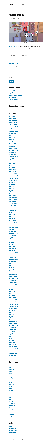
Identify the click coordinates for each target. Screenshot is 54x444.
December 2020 (13, 253)
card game (12, 380)
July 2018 (11, 312)
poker (10, 395)
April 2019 (12, 295)
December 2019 (13, 278)
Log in (10, 426)
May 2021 (11, 242)
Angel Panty (12, 93)
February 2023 (13, 197)
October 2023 (13, 180)
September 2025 (13, 131)
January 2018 (13, 323)
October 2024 (13, 154)
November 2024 (13, 152)
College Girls (12, 97)
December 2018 (13, 304)
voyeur (10, 416)
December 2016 (13, 349)
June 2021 (12, 240)
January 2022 (13, 225)
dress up (25, 55)
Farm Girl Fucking (14, 99)
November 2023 (13, 178)
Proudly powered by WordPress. (19, 439)
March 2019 (12, 297)
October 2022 (13, 206)
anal (10, 367)
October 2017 (13, 329)
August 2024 (12, 159)
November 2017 (13, 327)
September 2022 (13, 208)
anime (10, 371)
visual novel (12, 414)
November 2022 (13, 203)
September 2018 (13, 310)
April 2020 (12, 270)
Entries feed (12, 428)
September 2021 (13, 233)
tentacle (11, 410)
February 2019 (13, 300)
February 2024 (13, 171)
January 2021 (13, 250)
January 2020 (13, 276)
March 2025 (12, 144)
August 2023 (12, 184)
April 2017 (12, 340)
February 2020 (13, 274)
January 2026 (13, 122)
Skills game (12, 405)
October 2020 (13, 257)
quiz (10, 399)
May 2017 (11, 338)
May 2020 (11, 268)
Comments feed (13, 430)
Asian (23, 55)
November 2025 (13, 127)
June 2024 (12, 163)
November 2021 (13, 229)
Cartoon (11, 382)
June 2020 (12, 265)
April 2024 (12, 167)
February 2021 (13, 248)
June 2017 (12, 336)
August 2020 (12, 261)
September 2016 (13, 353)
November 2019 (13, 280)
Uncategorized (13, 412)
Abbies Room (12, 46)
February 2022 (13, 223)
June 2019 (12, 291)
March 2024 (12, 169)
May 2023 (11, 191)
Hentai (10, 386)
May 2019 (11, 293)
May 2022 (11, 216)
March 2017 (12, 342)
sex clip (11, 401)
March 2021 (12, 246)
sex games (14, 56)
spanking (18, 56)
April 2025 (12, 142)
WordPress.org (13, 432)
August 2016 (12, 355)
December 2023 (13, 176)
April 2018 (12, 319)
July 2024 (11, 161)
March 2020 (12, 272)
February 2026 (13, 120)
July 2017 (11, 334)
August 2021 (12, 236)
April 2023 (12, 193)
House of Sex (12, 91)
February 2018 (13, 321)
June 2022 (12, 214)
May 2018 (11, 317)
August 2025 (12, 133)
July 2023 (11, 186)
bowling (11, 378)
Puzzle (10, 397)
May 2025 (11, 139)
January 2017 (13, 346)
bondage (11, 376)
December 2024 (13, 150)
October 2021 (13, 231)
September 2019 (13, 285)
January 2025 (13, 148)
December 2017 (13, 325)
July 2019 (11, 289)
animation (11, 369)
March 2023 (12, 195)
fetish (11, 56)
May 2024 (11, 165)
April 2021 (12, 244)
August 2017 (12, 332)
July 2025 (11, 135)
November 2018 (13, 306)
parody (11, 390)
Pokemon (11, 393)
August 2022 (12, 210)
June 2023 (12, 188)
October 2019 (13, 282)
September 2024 (13, 156)
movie (10, 388)
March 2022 (12, 221)
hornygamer (12, 4)
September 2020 (13, 259)
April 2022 (12, 218)
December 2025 (13, 124)
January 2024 (13, 174)
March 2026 (12, 118)
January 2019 (13, 302)
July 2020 (11, 263)
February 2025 (13, 146)
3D (9, 365)
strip (10, 408)
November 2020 (13, 255)
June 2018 (12, 314)
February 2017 (13, 344)
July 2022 (11, 212)
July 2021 (11, 238)
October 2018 (13, 308)
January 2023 (13, 199)
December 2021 (13, 227)
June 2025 (12, 137)
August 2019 (12, 287)
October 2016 (13, 351)
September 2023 (13, 182)
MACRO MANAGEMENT (16, 95)
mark (11, 18)
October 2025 (13, 129)
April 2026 (12, 116)
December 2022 (13, 201)
